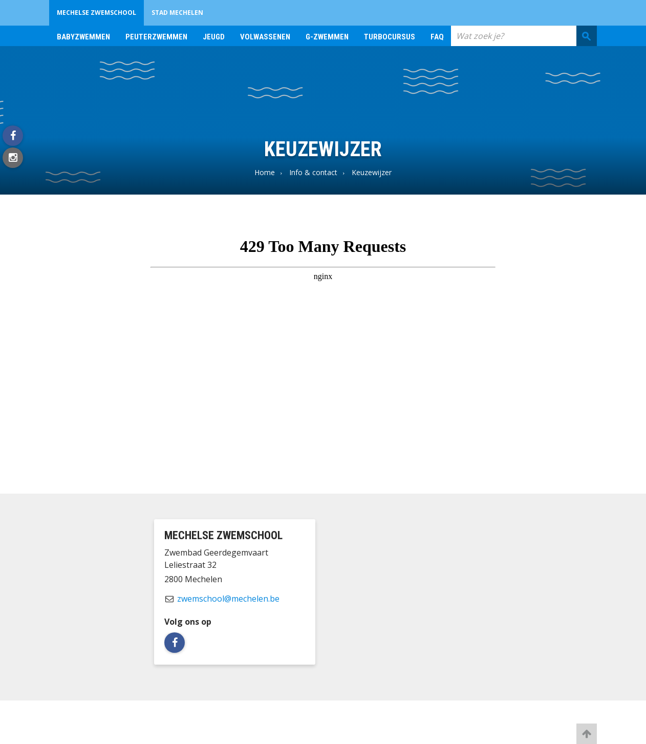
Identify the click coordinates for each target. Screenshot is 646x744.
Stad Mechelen (177, 12)
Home (264, 172)
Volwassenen (265, 36)
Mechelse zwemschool (96, 12)
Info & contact (313, 172)
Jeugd (214, 36)
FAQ (437, 36)
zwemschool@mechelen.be (228, 598)
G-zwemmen (327, 36)
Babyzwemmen (83, 36)
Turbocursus (389, 36)
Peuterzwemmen (156, 36)
